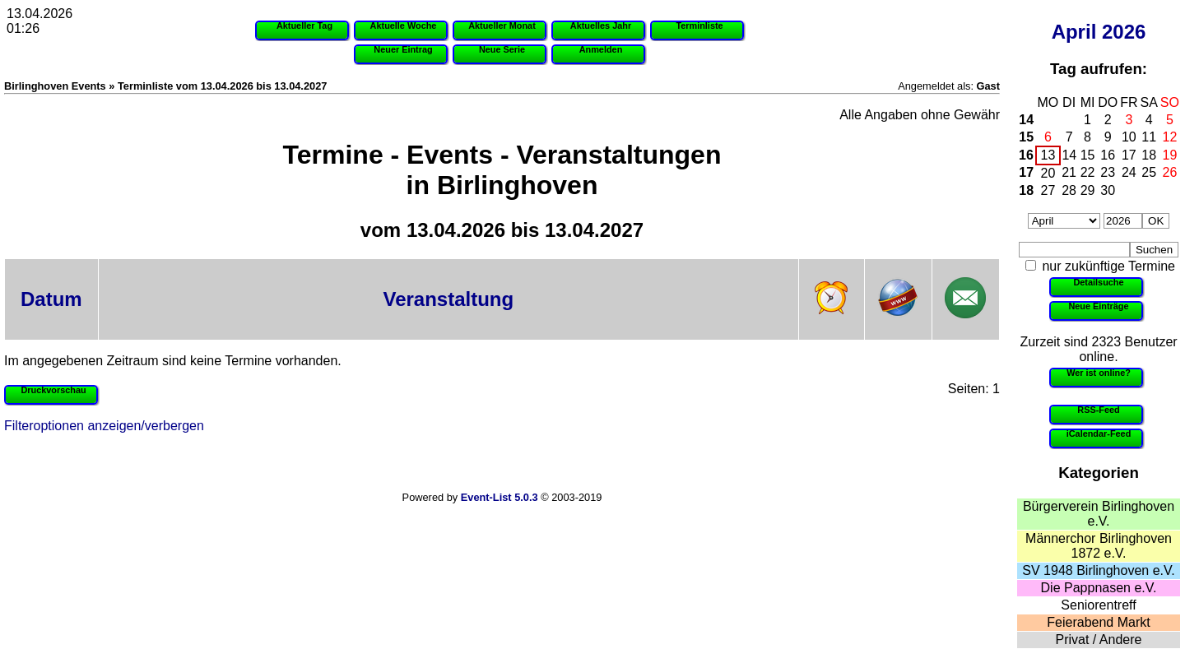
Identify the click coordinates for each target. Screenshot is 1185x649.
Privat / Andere (1099, 640)
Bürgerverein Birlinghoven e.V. (1098, 513)
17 (1129, 155)
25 (1148, 172)
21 (1069, 172)
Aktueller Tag (304, 25)
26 (1170, 172)
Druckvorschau (53, 390)
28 (1069, 190)
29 (1087, 190)
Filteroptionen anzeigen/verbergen (104, 426)
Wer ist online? (1098, 373)
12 (1170, 137)
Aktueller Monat (502, 25)
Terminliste (699, 25)
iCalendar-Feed (1099, 433)
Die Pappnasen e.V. (1099, 588)
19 (1170, 155)
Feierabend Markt (1098, 622)
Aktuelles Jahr (600, 25)
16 (1026, 155)
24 (1129, 172)
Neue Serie (502, 49)
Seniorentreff (1098, 605)
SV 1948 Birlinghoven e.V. (1098, 570)
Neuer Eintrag (403, 49)
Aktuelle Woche (403, 25)
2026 (1124, 32)
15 (1026, 137)
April (1074, 32)
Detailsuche (1098, 282)
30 (1107, 190)
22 (1087, 172)
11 (1148, 137)
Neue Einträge (1098, 306)
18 (1148, 155)
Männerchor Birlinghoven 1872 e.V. (1098, 545)
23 (1107, 172)
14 (1026, 120)
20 (1048, 173)
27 (1048, 190)
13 (1048, 155)
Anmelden (601, 49)
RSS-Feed (1098, 410)
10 (1129, 137)
